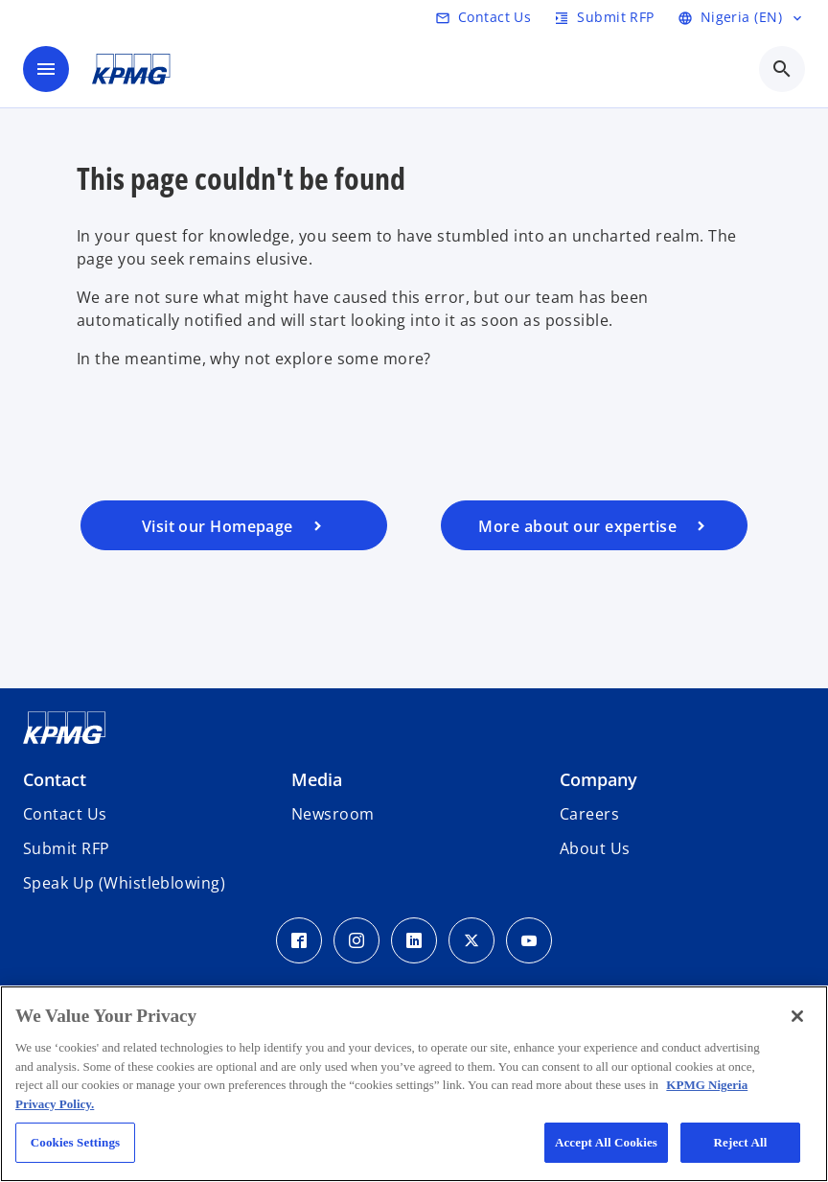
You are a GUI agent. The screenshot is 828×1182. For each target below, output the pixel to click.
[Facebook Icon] (299, 940)
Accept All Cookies (606, 1142)
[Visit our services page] (594, 525)
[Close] (797, 1016)
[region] (414, 1083)
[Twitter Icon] (471, 940)
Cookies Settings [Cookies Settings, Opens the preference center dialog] (75, 1142)
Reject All (741, 1142)
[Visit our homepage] (233, 525)
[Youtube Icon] (529, 940)
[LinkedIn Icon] (414, 940)
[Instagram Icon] (357, 940)
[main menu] (46, 69)
